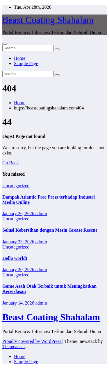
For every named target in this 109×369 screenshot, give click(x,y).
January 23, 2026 (18, 241)
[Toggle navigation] (4, 44)
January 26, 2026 (18, 213)
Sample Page (26, 63)
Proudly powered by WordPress (32, 341)
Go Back (10, 162)
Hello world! (14, 258)
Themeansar (13, 346)
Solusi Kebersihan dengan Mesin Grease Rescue (49, 230)
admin (41, 213)
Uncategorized (15, 185)
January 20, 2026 (18, 269)
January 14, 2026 (18, 302)
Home (19, 58)
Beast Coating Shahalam (48, 20)
